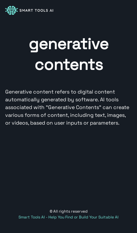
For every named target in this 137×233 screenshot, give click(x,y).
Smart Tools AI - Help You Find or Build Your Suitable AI (68, 217)
